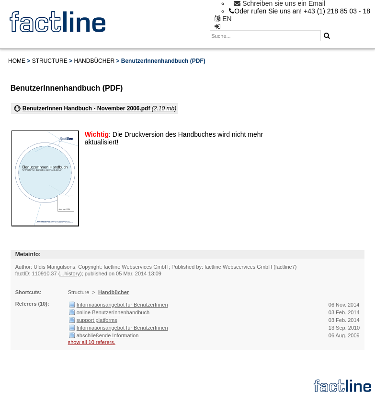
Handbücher (94, 61)
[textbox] (265, 35)
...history (70, 273)
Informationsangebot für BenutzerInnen (122, 305)
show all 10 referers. (91, 342)
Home (16, 61)
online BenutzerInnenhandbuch (113, 312)
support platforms (97, 320)
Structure (50, 61)
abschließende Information (108, 335)
